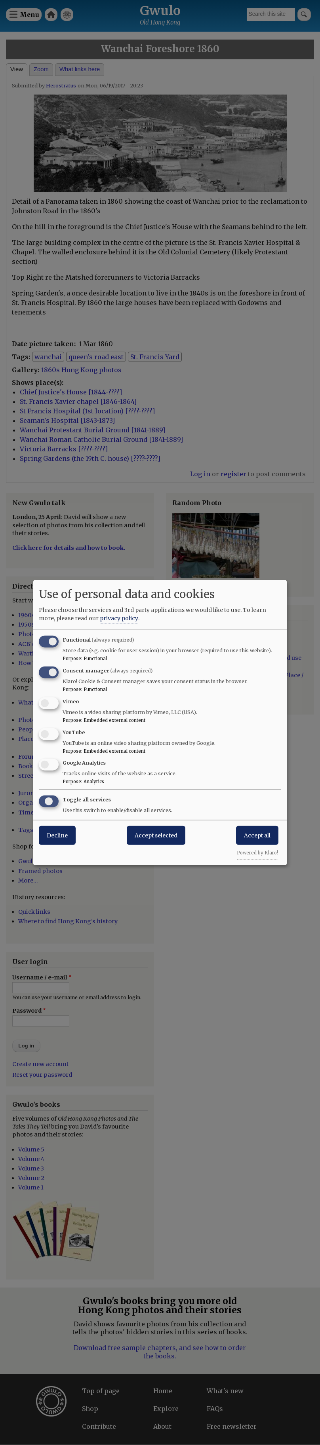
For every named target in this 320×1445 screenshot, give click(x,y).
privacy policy (119, 618)
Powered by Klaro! (257, 853)
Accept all (257, 835)
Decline (57, 835)
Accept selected (156, 835)
